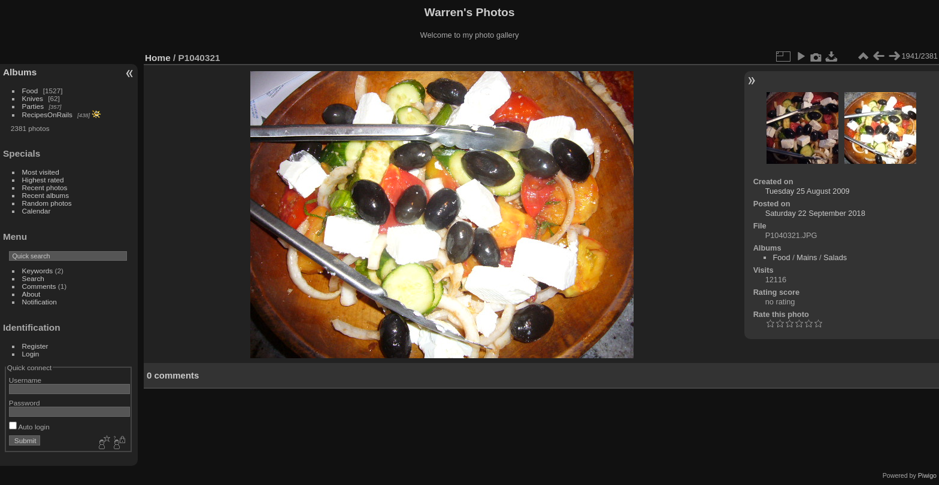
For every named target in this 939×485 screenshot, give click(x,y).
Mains (806, 257)
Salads (835, 257)
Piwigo (927, 475)
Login (31, 354)
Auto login (29, 427)
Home (158, 58)
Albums (20, 72)
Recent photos (45, 187)
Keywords (37, 270)
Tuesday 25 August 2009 (807, 191)
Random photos (47, 203)
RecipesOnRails (47, 114)
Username (25, 380)
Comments (39, 286)
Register (35, 346)
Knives (32, 98)
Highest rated (43, 180)
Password (24, 403)
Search (33, 278)
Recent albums (45, 195)
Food (30, 90)
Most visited (40, 172)
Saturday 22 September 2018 (815, 213)
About (31, 294)
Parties (33, 106)
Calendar (36, 211)
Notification (39, 302)
